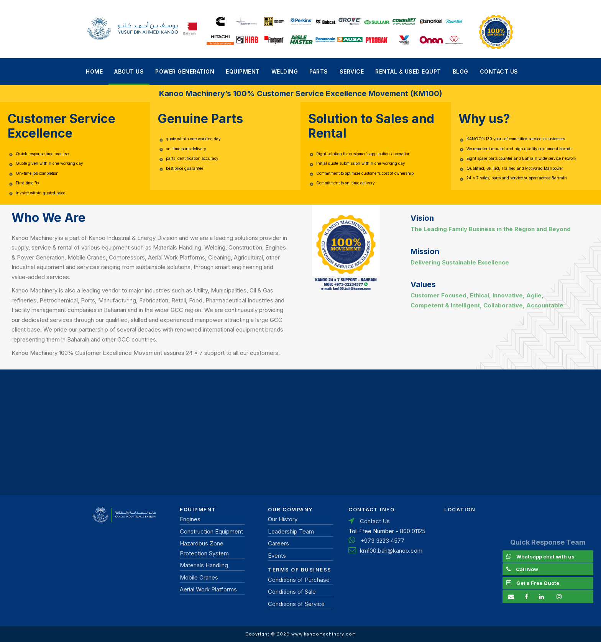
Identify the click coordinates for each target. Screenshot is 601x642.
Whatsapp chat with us (545, 556)
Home (94, 71)
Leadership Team (291, 531)
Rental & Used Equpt (408, 71)
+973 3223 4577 (382, 540)
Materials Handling (204, 565)
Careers (278, 543)
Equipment (243, 71)
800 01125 (412, 531)
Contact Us (499, 71)
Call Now (527, 569)
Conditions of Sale (292, 591)
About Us (129, 71)
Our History (282, 519)
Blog (460, 71)
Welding (284, 71)
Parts (318, 71)
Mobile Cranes (199, 577)
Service (352, 71)
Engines (190, 519)
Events (277, 555)
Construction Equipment (211, 531)
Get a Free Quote (537, 583)
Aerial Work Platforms (208, 589)
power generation (184, 71)
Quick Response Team (548, 542)
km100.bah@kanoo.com (391, 550)
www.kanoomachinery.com (323, 634)
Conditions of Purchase (299, 579)
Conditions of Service (296, 604)
